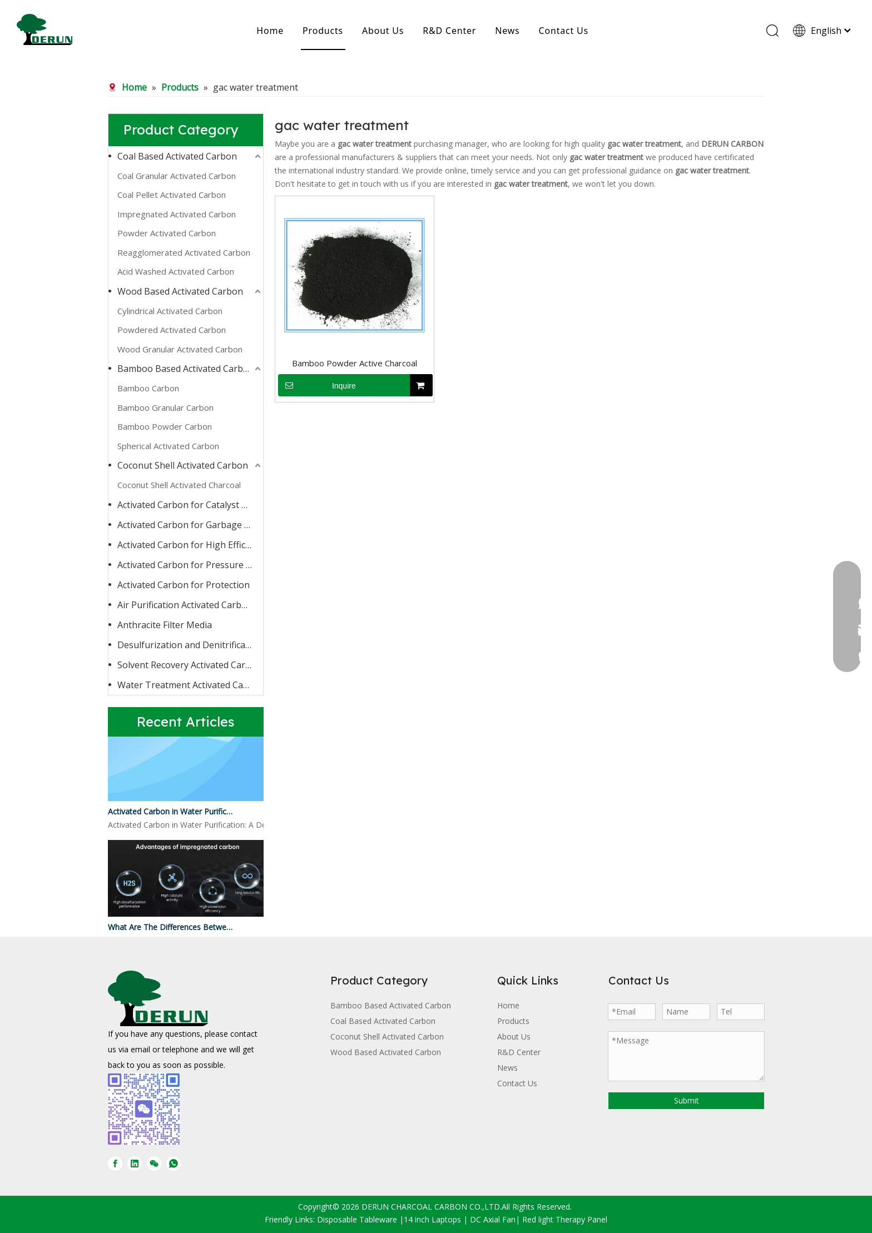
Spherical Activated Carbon (168, 445)
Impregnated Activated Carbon (176, 214)
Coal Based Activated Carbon (177, 156)
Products (323, 30)
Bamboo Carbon (148, 388)
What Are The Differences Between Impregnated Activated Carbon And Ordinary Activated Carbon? (171, 928)
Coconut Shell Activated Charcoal (179, 484)
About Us (383, 30)
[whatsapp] (173, 1163)
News (507, 30)
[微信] (154, 1163)
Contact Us (563, 30)
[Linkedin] (134, 1163)
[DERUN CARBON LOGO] (158, 998)
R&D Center (449, 30)
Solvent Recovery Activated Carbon (189, 665)
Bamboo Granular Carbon (165, 407)
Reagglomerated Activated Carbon (183, 252)
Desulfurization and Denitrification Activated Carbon (190, 645)
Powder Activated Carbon (166, 232)
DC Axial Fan (493, 1219)
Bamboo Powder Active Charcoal (354, 363)
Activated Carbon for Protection (183, 585)
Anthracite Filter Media (164, 625)
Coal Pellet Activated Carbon (171, 194)
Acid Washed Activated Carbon (175, 271)
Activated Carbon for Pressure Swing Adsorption (190, 565)
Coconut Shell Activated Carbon (182, 465)
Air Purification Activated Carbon (184, 605)
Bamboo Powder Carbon (164, 426)
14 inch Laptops (432, 1219)
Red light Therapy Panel (564, 1219)
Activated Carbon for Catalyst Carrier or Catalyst (190, 505)
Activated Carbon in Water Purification (171, 813)
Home (270, 30)
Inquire (317, 385)
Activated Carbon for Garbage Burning (190, 525)
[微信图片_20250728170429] (144, 1109)
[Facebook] (115, 1163)
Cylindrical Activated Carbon (169, 310)
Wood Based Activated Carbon (180, 291)
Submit (686, 1100)
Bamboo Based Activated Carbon (185, 368)
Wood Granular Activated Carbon (179, 349)
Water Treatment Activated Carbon (190, 685)
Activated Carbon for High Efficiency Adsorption (190, 545)
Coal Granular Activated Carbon (176, 175)
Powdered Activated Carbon (171, 329)
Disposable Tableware (357, 1219)
